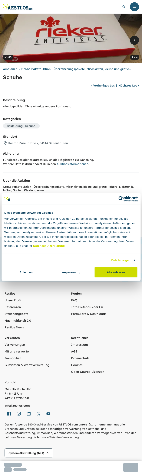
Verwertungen (15, 344)
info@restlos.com (17, 405)
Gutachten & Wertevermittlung (27, 365)
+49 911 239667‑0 (17, 398)
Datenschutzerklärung (49, 245)
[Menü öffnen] (134, 6)
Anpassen (71, 272)
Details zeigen (120, 260)
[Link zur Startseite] (17, 7)
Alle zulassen (116, 272)
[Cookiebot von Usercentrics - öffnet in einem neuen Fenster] (121, 199)
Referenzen (13, 307)
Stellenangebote (16, 314)
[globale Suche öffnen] (123, 6)
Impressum (79, 344)
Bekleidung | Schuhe (21, 126)
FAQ (74, 300)
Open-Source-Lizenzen (87, 372)
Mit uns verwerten (18, 351)
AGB (74, 351)
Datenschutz (80, 358)
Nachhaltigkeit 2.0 (18, 320)
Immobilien (13, 358)
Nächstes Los (128, 85)
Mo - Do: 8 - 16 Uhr (18, 389)
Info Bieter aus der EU (87, 307)
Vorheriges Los (103, 85)
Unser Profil (13, 300)
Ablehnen (26, 272)
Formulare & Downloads (88, 314)
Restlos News (14, 327)
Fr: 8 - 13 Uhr (13, 393)
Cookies (77, 365)
